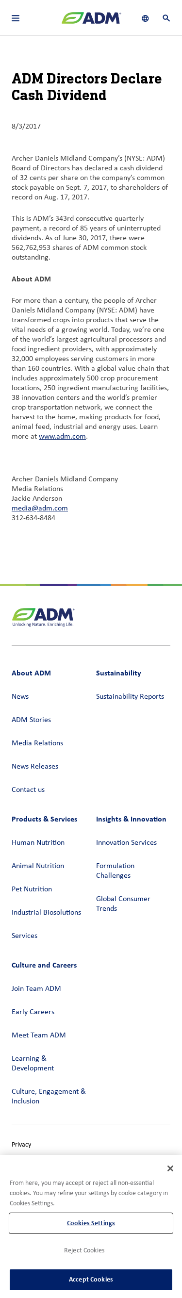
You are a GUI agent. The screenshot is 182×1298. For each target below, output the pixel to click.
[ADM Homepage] (91, 22)
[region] (91, 1226)
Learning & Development (33, 1063)
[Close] (170, 1168)
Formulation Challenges (115, 871)
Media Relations (37, 743)
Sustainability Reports (130, 697)
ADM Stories (31, 720)
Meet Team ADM (39, 1035)
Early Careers (33, 1012)
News (20, 697)
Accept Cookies (91, 1279)
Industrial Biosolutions (46, 913)
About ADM (31, 672)
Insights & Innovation (131, 818)
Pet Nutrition (32, 889)
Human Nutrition (38, 843)
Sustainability (118, 672)
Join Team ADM (36, 989)
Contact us (28, 790)
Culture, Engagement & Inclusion (49, 1096)
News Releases (35, 767)
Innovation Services (126, 843)
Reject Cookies (84, 1250)
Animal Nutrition (38, 866)
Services (24, 936)
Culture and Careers (44, 964)
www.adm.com (62, 437)
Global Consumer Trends (123, 904)
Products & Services (44, 818)
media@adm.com (40, 508)
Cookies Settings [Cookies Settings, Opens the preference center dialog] (91, 1223)
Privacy (21, 1145)
